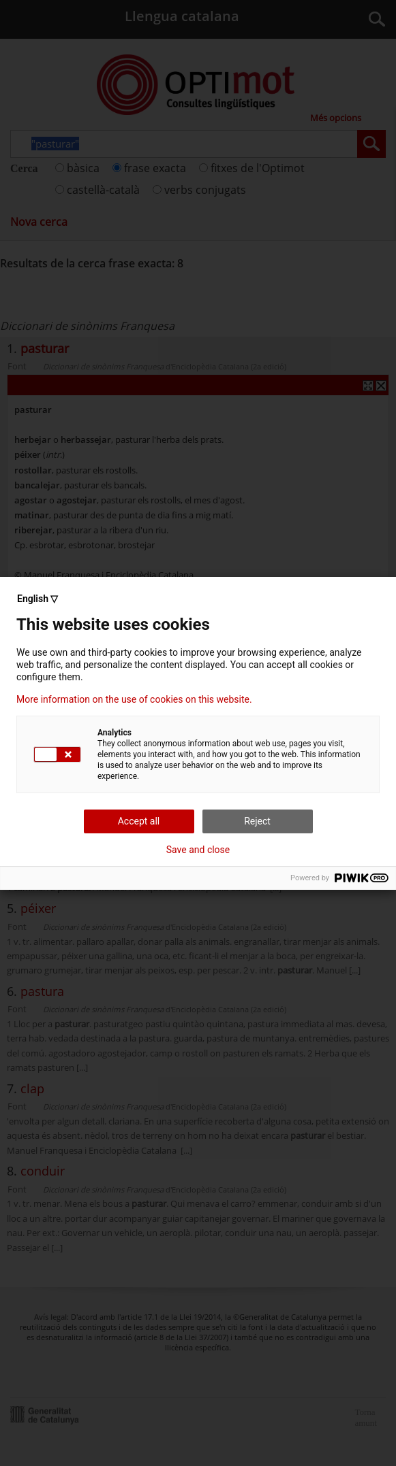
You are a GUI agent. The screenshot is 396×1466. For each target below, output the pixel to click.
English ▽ (37, 598)
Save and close (198, 849)
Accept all (139, 821)
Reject (257, 821)
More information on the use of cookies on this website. (134, 699)
